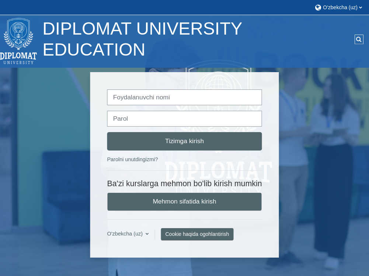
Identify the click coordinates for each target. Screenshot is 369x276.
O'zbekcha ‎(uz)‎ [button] (125, 234)
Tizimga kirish (184, 141)
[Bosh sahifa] (18, 41)
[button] (338, 7)
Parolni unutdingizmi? (132, 159)
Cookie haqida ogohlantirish (197, 234)
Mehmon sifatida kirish (184, 201)
